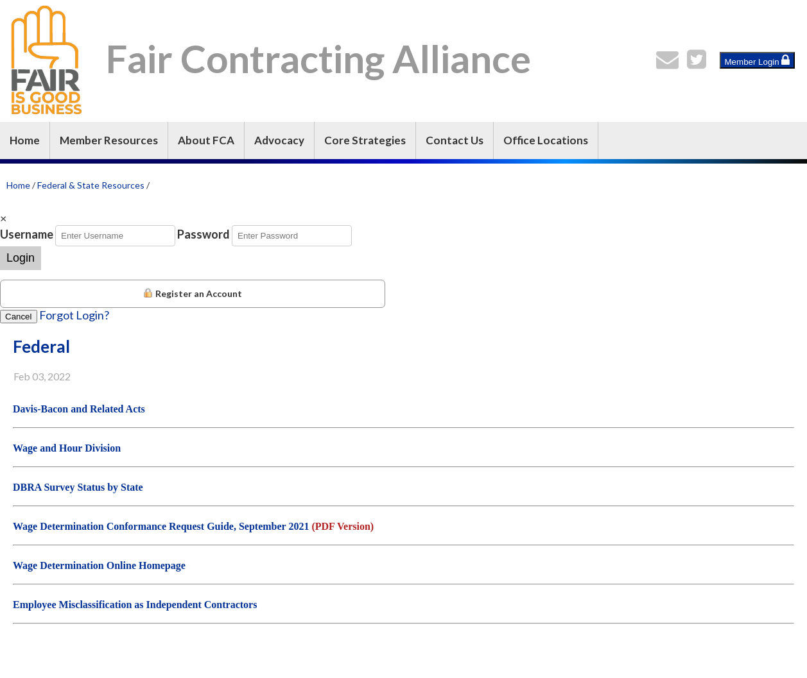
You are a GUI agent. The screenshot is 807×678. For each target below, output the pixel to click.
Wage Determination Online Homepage (99, 565)
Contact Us (454, 140)
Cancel (18, 316)
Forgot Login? (74, 315)
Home (25, 140)
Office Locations (545, 140)
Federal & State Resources (90, 185)
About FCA (206, 140)
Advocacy (279, 140)
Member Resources (109, 140)
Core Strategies (365, 140)
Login (20, 257)
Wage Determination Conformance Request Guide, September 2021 (161, 526)
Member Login (757, 60)
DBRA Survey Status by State (78, 487)
